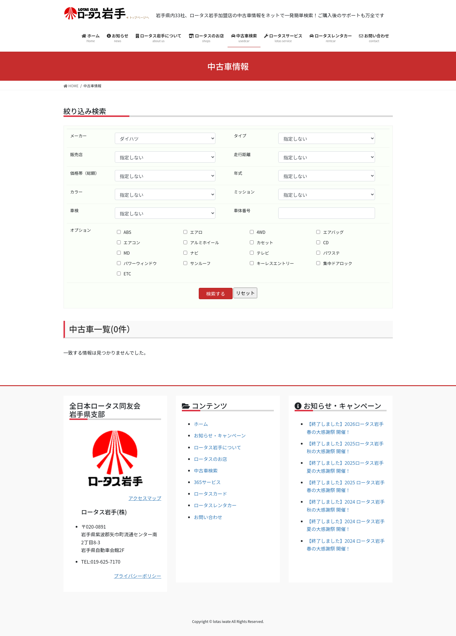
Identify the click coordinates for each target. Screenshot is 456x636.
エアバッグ (330, 232)
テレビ (259, 253)
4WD (258, 232)
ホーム (201, 423)
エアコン (128, 242)
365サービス (207, 482)
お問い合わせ (208, 517)
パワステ (328, 253)
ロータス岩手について (217, 447)
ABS (124, 232)
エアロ (193, 232)
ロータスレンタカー (215, 505)
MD (123, 253)
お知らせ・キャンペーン (220, 435)
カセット (261, 242)
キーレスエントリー (272, 263)
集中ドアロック (334, 263)
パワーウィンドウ (137, 263)
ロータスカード (210, 493)
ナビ (190, 253)
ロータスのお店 (210, 458)
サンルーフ (197, 263)
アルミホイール (201, 242)
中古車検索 (205, 470)
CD (322, 242)
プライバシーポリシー (137, 575)
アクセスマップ (144, 498)
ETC (124, 274)
